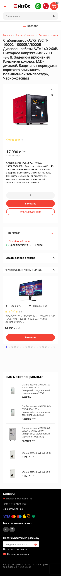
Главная (7, 35)
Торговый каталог (25, 35)
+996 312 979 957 (15, 504)
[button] (38, 6)
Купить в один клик (30, 211)
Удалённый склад (19, 241)
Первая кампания (18, 554)
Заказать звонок (13, 509)
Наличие (14, 233)
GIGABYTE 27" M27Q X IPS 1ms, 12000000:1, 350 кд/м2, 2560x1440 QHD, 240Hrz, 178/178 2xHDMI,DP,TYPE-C (30, 319)
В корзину (30, 203)
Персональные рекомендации (24, 270)
